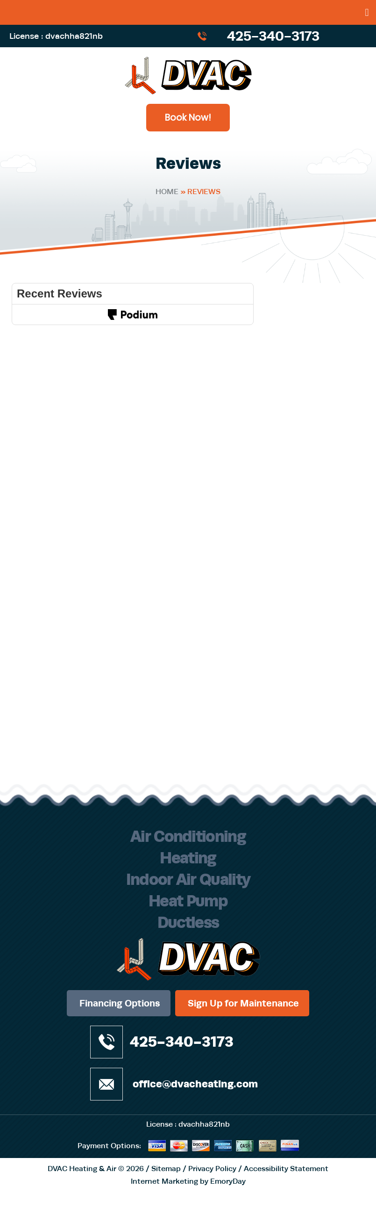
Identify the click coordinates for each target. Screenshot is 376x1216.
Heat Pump (188, 900)
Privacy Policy (212, 1168)
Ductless (188, 922)
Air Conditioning (188, 836)
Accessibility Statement (286, 1168)
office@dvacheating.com (195, 1084)
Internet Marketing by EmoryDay (188, 1181)
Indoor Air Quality (188, 879)
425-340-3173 (273, 35)
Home (167, 191)
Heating (188, 857)
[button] (366, 12)
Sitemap (166, 1168)
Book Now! (188, 117)
